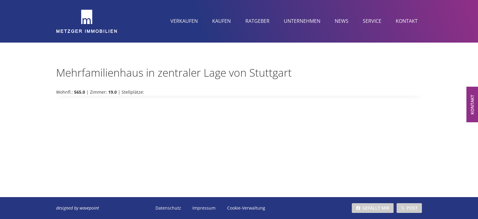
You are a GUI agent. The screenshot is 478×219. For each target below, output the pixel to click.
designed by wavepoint (77, 208)
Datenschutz (168, 208)
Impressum (204, 208)
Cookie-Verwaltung (246, 208)
